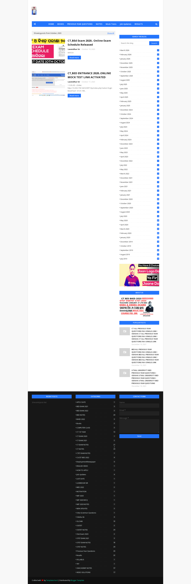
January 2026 (139, 59)
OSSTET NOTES (96, 530)
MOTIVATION (96, 491)
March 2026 (139, 50)
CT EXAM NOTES (96, 445)
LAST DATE (96, 479)
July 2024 (139, 127)
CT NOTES (96, 449)
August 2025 (139, 80)
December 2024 (139, 110)
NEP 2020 (96, 496)
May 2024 (139, 131)
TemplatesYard (52, 580)
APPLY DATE (96, 402)
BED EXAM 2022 (96, 411)
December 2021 (139, 178)
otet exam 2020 (96, 534)
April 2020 (139, 225)
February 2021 (139, 191)
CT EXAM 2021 (96, 440)
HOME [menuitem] (51, 24)
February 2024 (139, 140)
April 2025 (139, 97)
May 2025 (139, 93)
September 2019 (139, 250)
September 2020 (139, 208)
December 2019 (139, 242)
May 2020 (139, 220)
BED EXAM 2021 (96, 406)
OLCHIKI (96, 521)
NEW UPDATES (96, 508)
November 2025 (139, 67)
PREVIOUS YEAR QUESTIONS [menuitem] (79, 24)
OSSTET (96, 525)
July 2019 (139, 259)
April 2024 (139, 135)
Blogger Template (77, 580)
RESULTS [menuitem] (139, 24)
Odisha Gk (96, 517)
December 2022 (139, 161)
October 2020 (139, 203)
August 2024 (139, 123)
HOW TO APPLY (96, 470)
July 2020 (139, 216)
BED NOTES (96, 415)
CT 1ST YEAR (96, 432)
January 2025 (139, 105)
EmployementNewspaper (96, 462)
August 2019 (139, 254)
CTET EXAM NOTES (96, 453)
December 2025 (139, 63)
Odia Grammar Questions (96, 513)
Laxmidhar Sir (74, 49)
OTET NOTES (96, 547)
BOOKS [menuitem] (60, 24)
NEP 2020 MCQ (96, 500)
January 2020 (139, 237)
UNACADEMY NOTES (96, 568)
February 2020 (139, 233)
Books (96, 423)
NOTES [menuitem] (99, 24)
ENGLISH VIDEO (96, 466)
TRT (96, 564)
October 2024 (139, 114)
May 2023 (139, 152)
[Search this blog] (134, 43)
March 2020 (139, 229)
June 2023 (139, 148)
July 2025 (139, 84)
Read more (74, 57)
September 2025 (139, 76)
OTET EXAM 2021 (96, 538)
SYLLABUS (96, 559)
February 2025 (139, 101)
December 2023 (139, 144)
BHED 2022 (96, 419)
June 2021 (139, 186)
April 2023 (139, 157)
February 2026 (139, 54)
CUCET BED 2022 (96, 457)
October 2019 (139, 246)
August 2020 (139, 212)
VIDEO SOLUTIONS (96, 572)
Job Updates (96, 474)
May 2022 (139, 169)
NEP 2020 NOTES (96, 504)
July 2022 (139, 165)
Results (96, 555)
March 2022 (139, 174)
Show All (110, 33)
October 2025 (139, 71)
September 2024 (139, 118)
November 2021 (139, 182)
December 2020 (139, 199)
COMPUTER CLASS (96, 428)
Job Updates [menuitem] (125, 24)
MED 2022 (96, 487)
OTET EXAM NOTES (96, 542)
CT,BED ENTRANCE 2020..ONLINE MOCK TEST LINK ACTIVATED (89, 75)
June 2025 (139, 88)
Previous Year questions (96, 551)
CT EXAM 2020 (96, 436)
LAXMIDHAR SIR (96, 483)
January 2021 (139, 195)
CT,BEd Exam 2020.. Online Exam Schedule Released (89, 42)
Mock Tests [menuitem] (111, 24)
